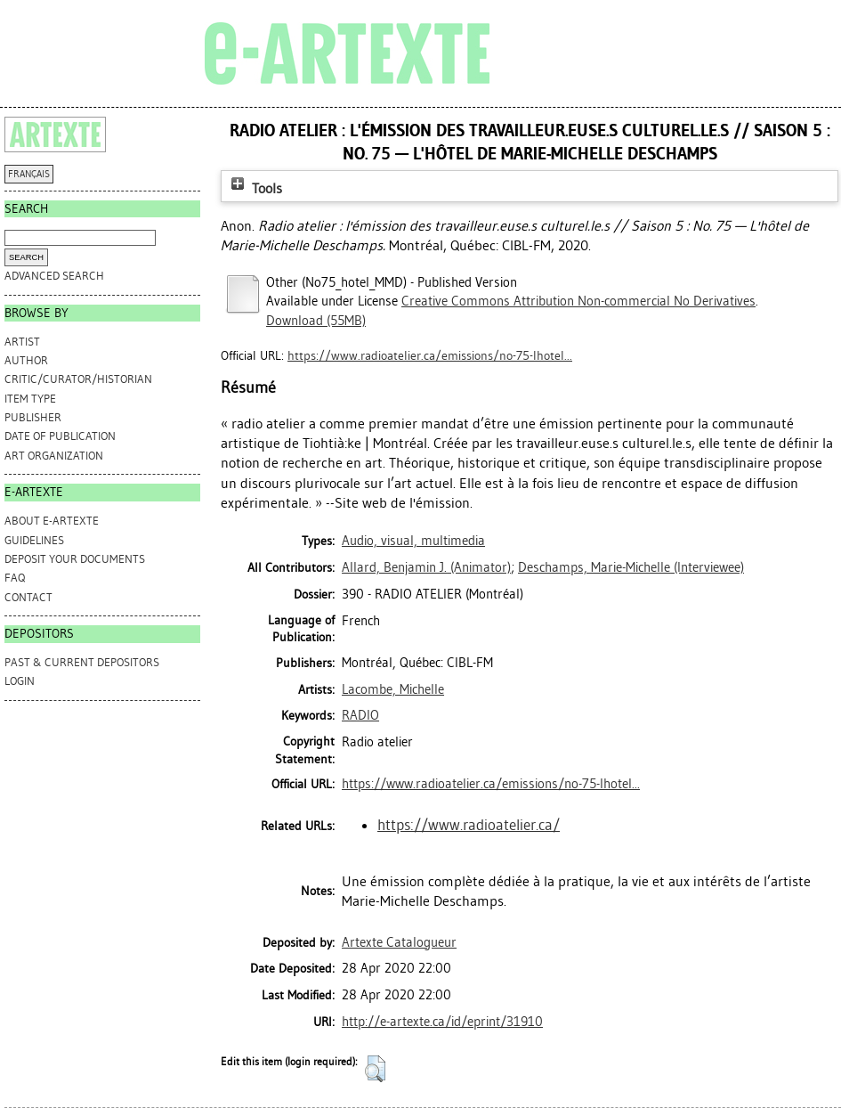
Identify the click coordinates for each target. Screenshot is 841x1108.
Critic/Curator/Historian (78, 379)
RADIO (360, 715)
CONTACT (28, 597)
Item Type (30, 398)
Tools (254, 188)
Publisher (32, 417)
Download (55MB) (316, 321)
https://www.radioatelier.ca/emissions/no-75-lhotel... (429, 355)
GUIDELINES (34, 540)
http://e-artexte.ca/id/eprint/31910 (442, 1022)
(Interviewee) (631, 567)
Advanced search (54, 275)
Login (19, 681)
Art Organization (53, 455)
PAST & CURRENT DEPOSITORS (81, 662)
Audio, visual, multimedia (413, 541)
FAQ (14, 577)
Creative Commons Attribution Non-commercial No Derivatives (578, 301)
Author (26, 360)
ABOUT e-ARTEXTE (51, 520)
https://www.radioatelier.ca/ (468, 825)
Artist (22, 341)
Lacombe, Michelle (393, 689)
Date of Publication (60, 436)
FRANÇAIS (29, 174)
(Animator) (426, 567)
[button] (375, 1069)
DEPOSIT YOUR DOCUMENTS (74, 559)
